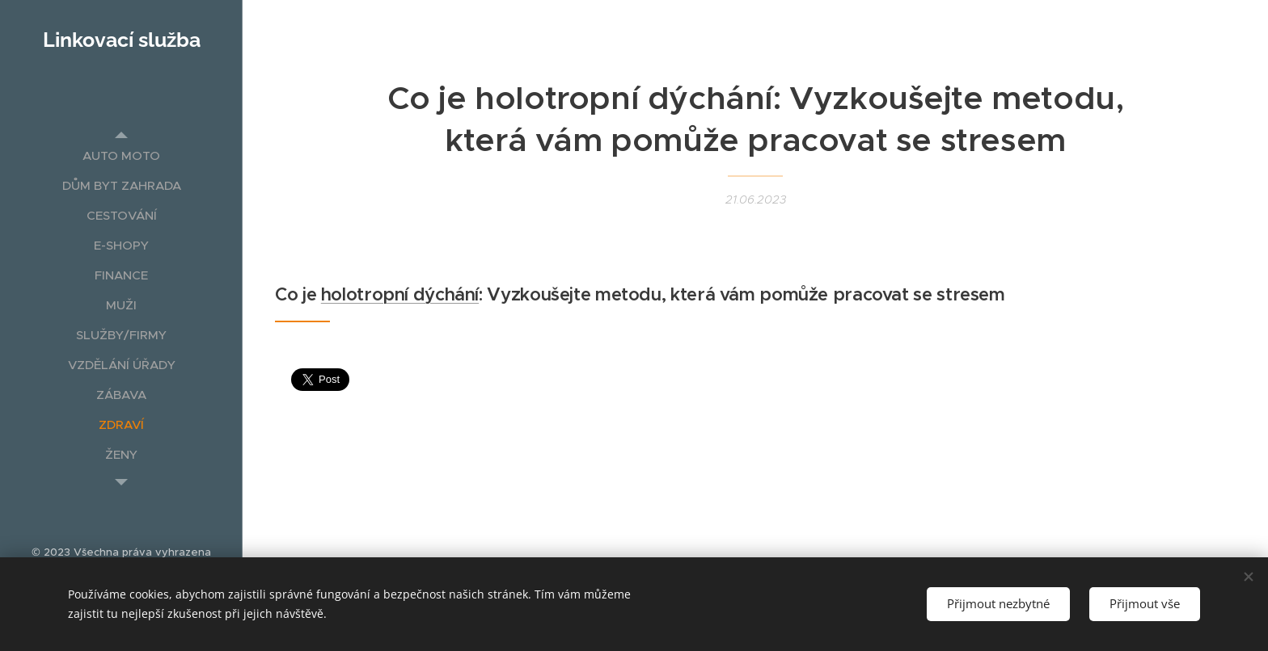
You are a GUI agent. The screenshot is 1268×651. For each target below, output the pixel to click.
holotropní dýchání (400, 294)
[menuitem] (121, 155)
